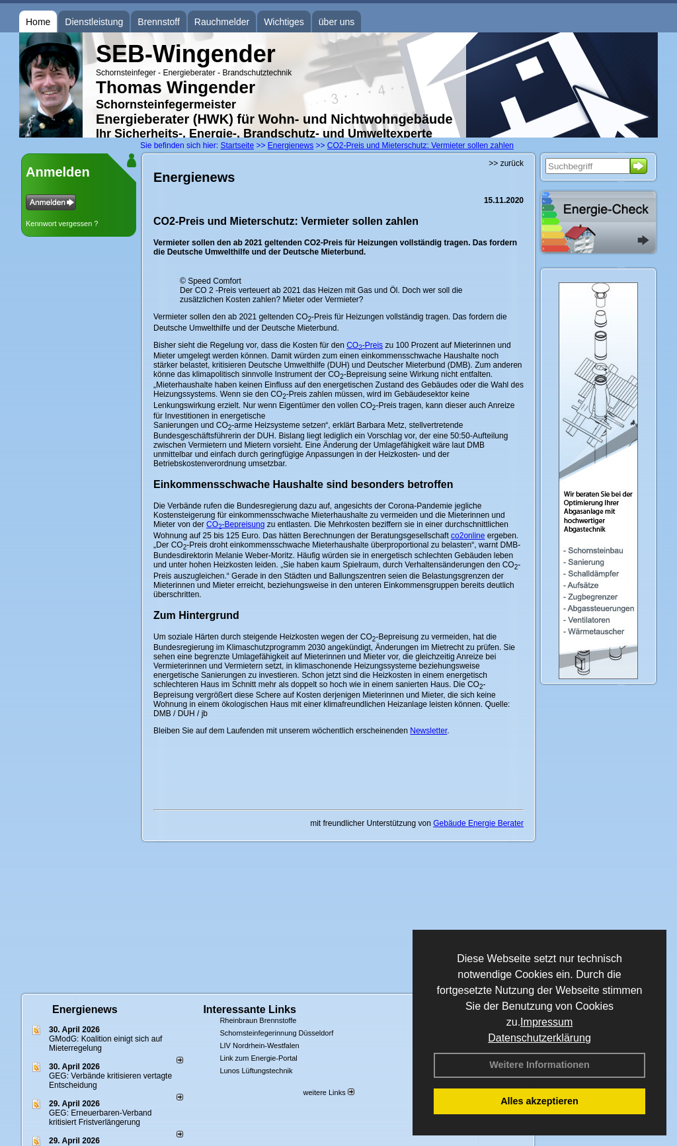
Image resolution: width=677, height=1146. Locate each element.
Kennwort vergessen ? (62, 223)
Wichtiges (284, 22)
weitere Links (328, 1092)
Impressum (546, 1022)
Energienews (85, 1009)
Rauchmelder (221, 22)
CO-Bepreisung (235, 524)
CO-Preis (364, 345)
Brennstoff (159, 22)
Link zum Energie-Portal (258, 1058)
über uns (336, 22)
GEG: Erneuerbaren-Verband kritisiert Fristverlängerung (100, 1117)
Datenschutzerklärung (539, 1038)
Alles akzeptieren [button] (539, 1101)
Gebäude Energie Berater (478, 823)
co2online (468, 535)
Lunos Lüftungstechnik (255, 1071)
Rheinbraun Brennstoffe (257, 1020)
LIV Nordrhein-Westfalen (259, 1045)
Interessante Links (249, 1009)
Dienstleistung (94, 22)
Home (38, 22)
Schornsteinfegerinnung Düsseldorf (276, 1033)
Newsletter (428, 730)
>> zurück (506, 163)
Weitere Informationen (539, 1064)
